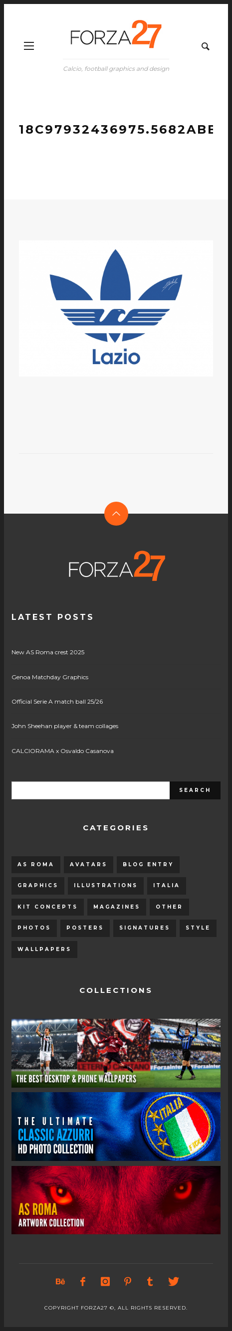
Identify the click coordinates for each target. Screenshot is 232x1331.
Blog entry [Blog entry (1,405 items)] (148, 864)
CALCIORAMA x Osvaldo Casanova (62, 751)
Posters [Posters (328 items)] (85, 928)
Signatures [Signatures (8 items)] (144, 928)
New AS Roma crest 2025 (47, 652)
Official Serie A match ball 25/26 (57, 701)
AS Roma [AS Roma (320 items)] (35, 864)
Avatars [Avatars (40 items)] (88, 864)
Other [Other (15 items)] (169, 907)
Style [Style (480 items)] (198, 928)
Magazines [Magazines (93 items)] (116, 907)
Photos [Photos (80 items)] (34, 928)
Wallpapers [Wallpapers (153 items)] (44, 949)
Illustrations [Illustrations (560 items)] (106, 885)
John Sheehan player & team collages (64, 726)
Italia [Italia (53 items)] (166, 885)
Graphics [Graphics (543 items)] (37, 885)
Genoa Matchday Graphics (49, 677)
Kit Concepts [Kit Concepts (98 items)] (47, 907)
